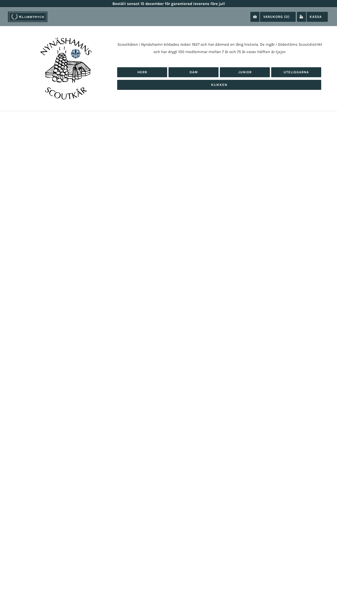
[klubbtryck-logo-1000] (27, 13)
